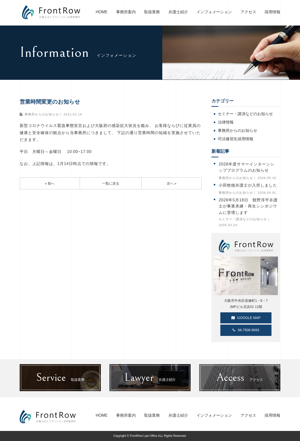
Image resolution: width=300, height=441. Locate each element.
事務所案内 (126, 12)
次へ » (172, 184)
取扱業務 (152, 12)
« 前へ (50, 184)
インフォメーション (214, 12)
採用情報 (272, 12)
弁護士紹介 (178, 12)
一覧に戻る (110, 184)
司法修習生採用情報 (235, 139)
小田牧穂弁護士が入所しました (248, 185)
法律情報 (226, 122)
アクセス (248, 12)
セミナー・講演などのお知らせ (245, 114)
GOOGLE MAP (246, 318)
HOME (101, 12)
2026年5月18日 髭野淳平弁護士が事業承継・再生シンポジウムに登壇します (248, 206)
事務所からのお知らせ (42, 114)
